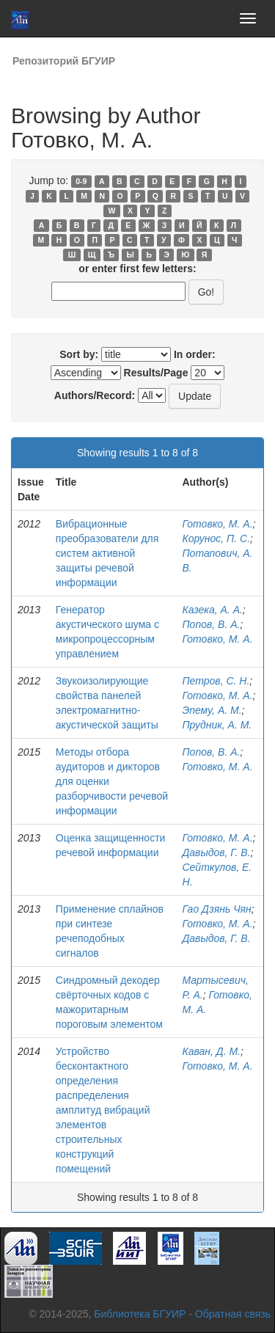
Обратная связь (233, 1314)
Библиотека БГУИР (140, 1314)
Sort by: (78, 354)
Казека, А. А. (212, 610)
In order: (195, 354)
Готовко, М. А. (217, 524)
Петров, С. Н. (215, 681)
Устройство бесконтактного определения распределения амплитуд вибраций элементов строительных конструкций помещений (103, 1110)
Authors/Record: (94, 395)
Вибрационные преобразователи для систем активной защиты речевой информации (107, 553)
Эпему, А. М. (211, 710)
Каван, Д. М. (211, 1051)
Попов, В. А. (211, 624)
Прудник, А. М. (217, 725)
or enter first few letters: (137, 268)
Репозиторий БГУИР (63, 61)
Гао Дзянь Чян (216, 909)
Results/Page (156, 373)
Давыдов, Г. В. (216, 852)
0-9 (81, 181)
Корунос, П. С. (216, 538)
